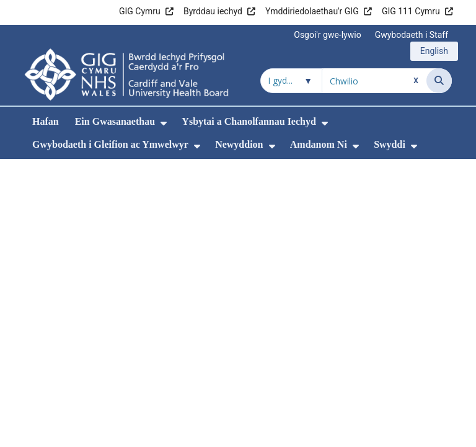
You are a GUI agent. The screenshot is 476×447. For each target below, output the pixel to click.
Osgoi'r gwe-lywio (327, 35)
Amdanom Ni (318, 144)
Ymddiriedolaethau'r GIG (312, 11)
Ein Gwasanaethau (115, 121)
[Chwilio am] (374, 80)
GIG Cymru (140, 11)
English (434, 51)
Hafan (45, 121)
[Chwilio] (439, 80)
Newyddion (239, 144)
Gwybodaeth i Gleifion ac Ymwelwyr (110, 144)
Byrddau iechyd (212, 11)
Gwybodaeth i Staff (411, 35)
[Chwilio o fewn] (291, 80)
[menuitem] (163, 123)
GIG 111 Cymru (411, 11)
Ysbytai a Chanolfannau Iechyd (249, 121)
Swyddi (389, 144)
